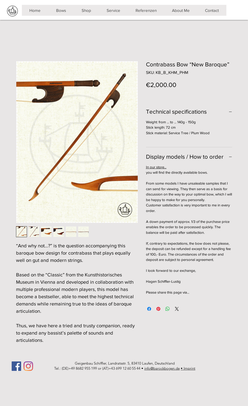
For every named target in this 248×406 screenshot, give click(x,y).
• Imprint (188, 368)
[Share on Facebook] (149, 309)
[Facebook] (16, 366)
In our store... (156, 167)
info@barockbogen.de (162, 368)
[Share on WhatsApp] (168, 309)
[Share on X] (177, 309)
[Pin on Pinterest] (158, 309)
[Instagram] (28, 366)
